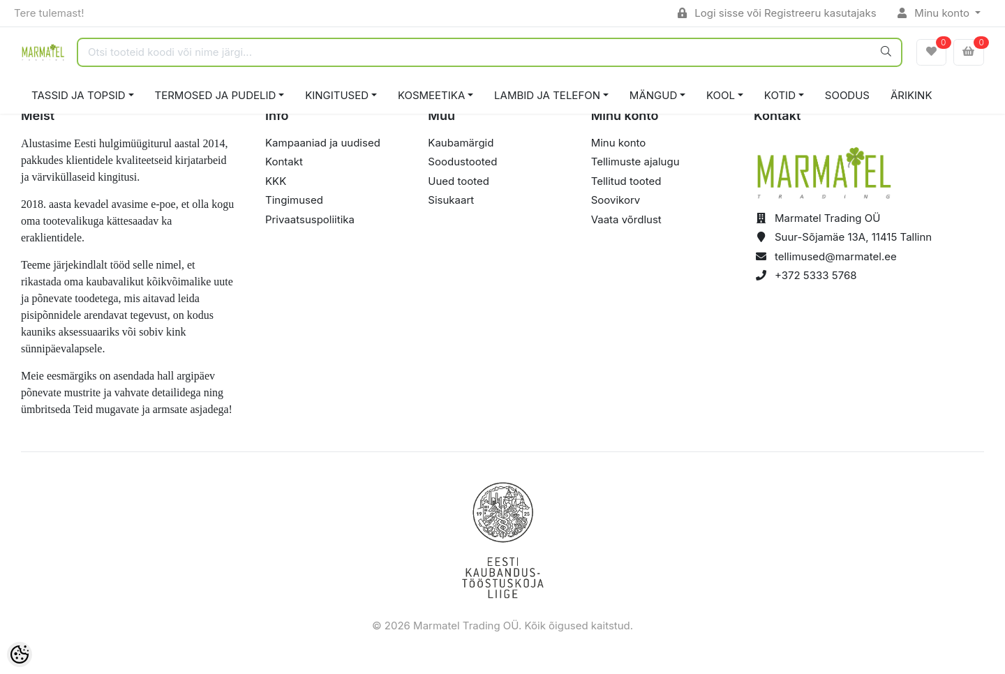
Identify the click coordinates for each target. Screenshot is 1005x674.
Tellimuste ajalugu (635, 161)
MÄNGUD (653, 95)
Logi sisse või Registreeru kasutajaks (777, 13)
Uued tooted (458, 181)
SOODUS (847, 95)
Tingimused (294, 200)
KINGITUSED (336, 95)
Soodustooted (462, 161)
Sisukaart (451, 200)
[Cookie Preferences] (19, 654)
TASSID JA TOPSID (78, 95)
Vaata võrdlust (626, 219)
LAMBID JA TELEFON (547, 95)
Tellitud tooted (626, 181)
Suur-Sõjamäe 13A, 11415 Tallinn (853, 237)
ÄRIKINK (911, 95)
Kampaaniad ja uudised (322, 142)
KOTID (780, 95)
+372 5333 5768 (816, 275)
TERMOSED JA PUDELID (215, 95)
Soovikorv (616, 200)
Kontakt (284, 161)
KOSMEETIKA (431, 95)
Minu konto (935, 13)
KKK (275, 181)
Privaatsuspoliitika (310, 219)
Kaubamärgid (460, 142)
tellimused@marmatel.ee (836, 256)
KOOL (720, 95)
